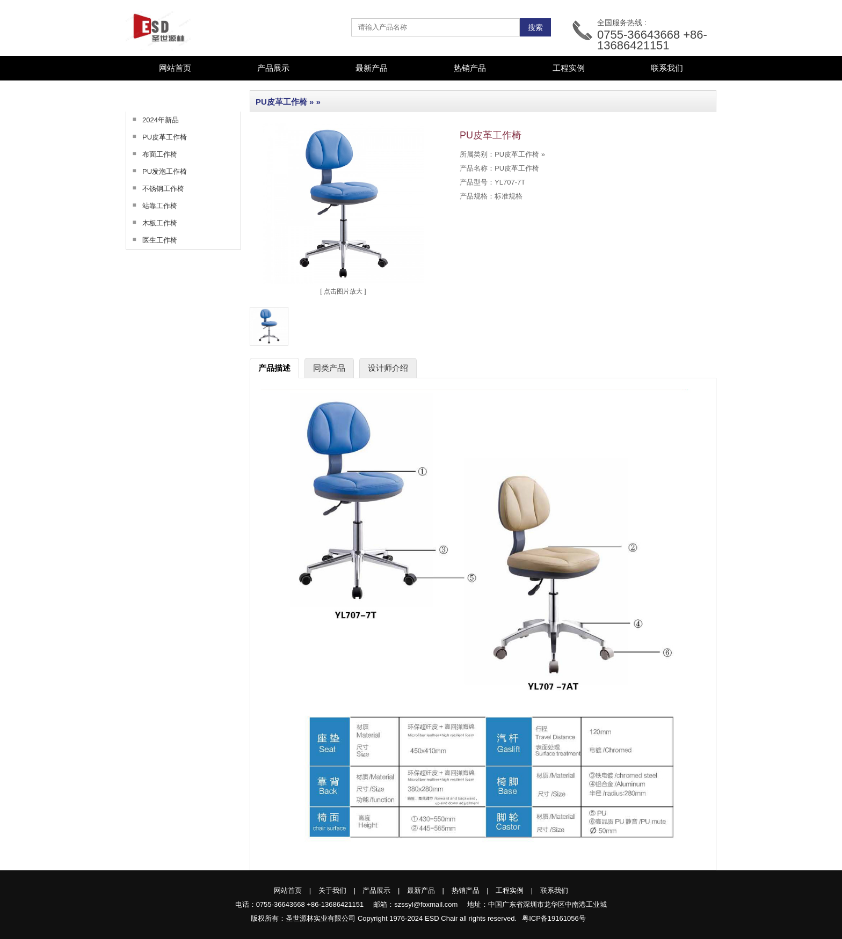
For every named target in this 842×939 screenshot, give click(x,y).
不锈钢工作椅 (155, 188)
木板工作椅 (151, 223)
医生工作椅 (151, 240)
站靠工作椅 (151, 205)
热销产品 (470, 67)
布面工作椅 (151, 154)
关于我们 (332, 890)
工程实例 (569, 67)
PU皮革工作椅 (156, 137)
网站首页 (175, 67)
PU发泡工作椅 (156, 171)
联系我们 (667, 67)
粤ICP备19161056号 (554, 918)
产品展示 (376, 890)
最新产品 (371, 67)
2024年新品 (152, 120)
